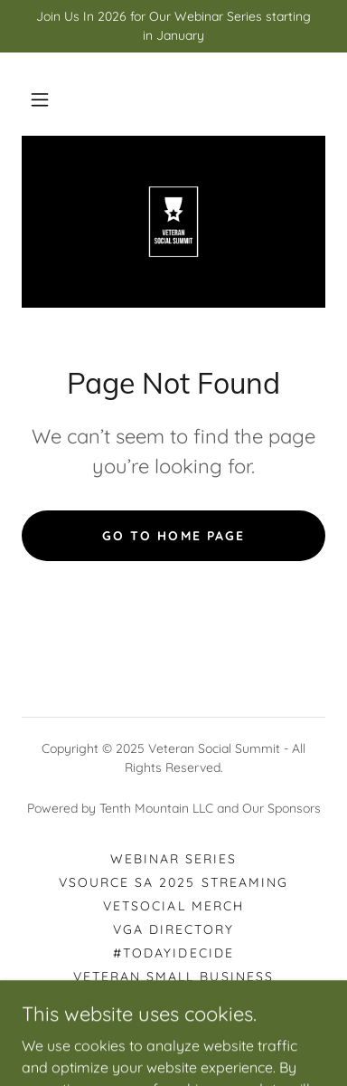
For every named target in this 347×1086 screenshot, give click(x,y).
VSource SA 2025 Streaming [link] (173, 882)
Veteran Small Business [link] (173, 976)
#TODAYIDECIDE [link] (173, 953)
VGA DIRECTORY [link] (173, 929)
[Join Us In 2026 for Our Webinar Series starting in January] (173, 26)
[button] (40, 99)
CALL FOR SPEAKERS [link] (173, 1000)
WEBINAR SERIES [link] (173, 859)
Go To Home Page (173, 536)
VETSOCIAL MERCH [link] (173, 906)
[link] (173, 222)
